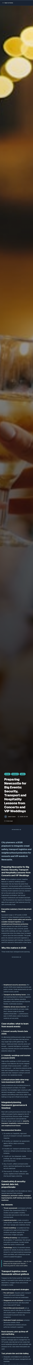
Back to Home (7, 3)
